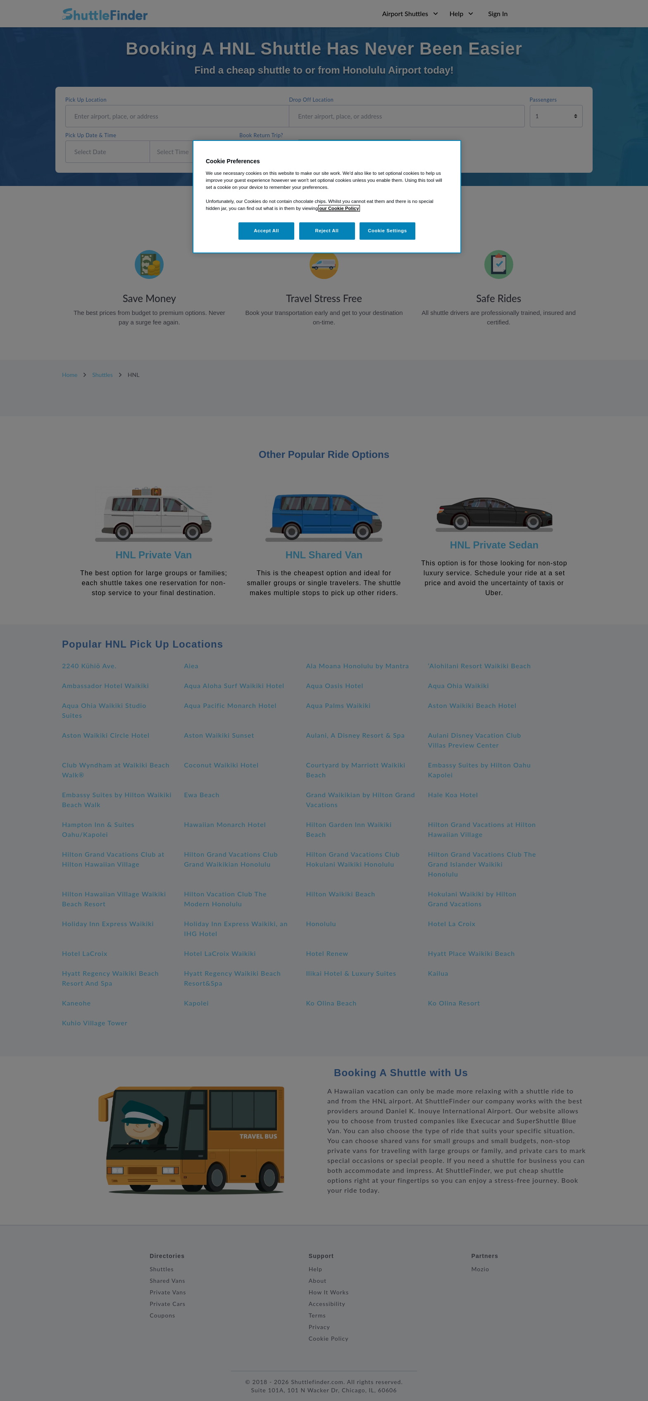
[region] (327, 196)
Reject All (326, 230)
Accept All (266, 230)
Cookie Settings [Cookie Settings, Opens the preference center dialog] (387, 230)
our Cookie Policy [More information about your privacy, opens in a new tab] (339, 208)
